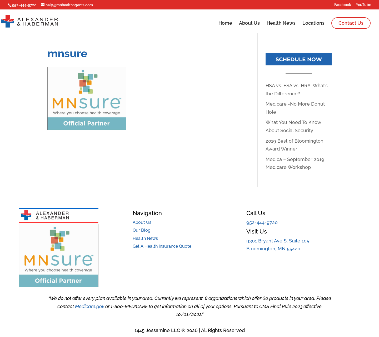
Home (225, 23)
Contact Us (350, 23)
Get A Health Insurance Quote (162, 246)
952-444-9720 (262, 222)
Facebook (342, 5)
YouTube (363, 5)
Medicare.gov (89, 306)
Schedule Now (299, 59)
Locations (313, 23)
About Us (249, 23)
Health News (281, 23)
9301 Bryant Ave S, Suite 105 (277, 240)
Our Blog (142, 230)
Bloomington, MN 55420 (273, 248)
